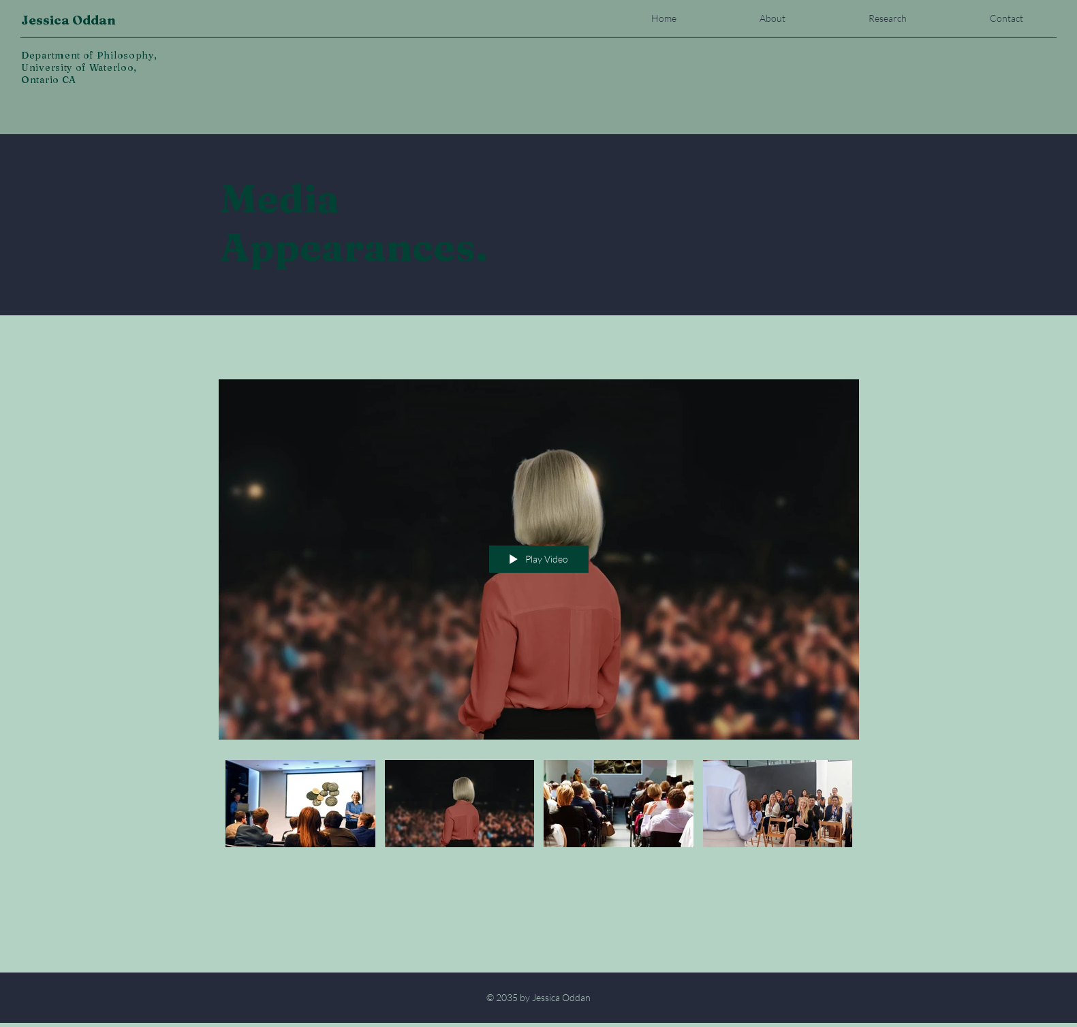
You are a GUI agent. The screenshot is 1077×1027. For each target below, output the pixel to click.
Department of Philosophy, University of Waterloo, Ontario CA (89, 67)
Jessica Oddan (68, 20)
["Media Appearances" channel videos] (538, 807)
